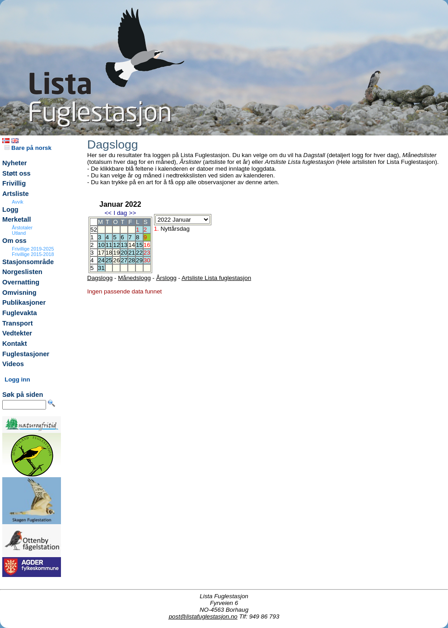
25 (109, 260)
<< (108, 212)
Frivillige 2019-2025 (33, 248)
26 (116, 260)
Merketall (16, 219)
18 (109, 252)
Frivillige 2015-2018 (33, 254)
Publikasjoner (24, 302)
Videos (13, 363)
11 (109, 245)
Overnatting (20, 282)
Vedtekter (17, 333)
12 (116, 245)
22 (139, 252)
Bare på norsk (28, 147)
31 (101, 268)
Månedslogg (134, 277)
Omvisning (19, 292)
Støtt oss (16, 173)
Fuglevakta (19, 312)
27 (124, 260)
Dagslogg (99, 277)
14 (131, 245)
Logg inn (17, 379)
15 (139, 245)
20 (124, 252)
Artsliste (15, 193)
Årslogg (166, 277)
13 (124, 245)
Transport (17, 323)
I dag (120, 212)
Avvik (17, 202)
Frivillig (14, 183)
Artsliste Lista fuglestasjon (216, 277)
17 (101, 252)
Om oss (14, 240)
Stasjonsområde (28, 261)
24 (101, 260)
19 (116, 252)
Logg (10, 209)
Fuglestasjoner (25, 354)
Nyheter (14, 163)
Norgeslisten (22, 271)
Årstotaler (22, 227)
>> (132, 212)
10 (101, 245)
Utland (19, 233)
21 (131, 252)
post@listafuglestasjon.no (203, 616)
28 (131, 260)
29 (139, 260)
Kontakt (14, 343)
